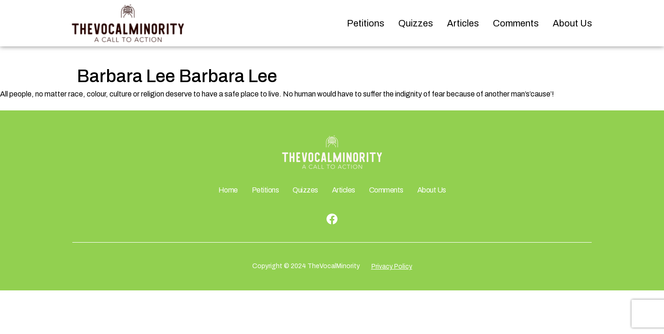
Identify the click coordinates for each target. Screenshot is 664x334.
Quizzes (415, 23)
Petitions (365, 23)
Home (228, 190)
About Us (572, 23)
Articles (463, 23)
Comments (516, 23)
